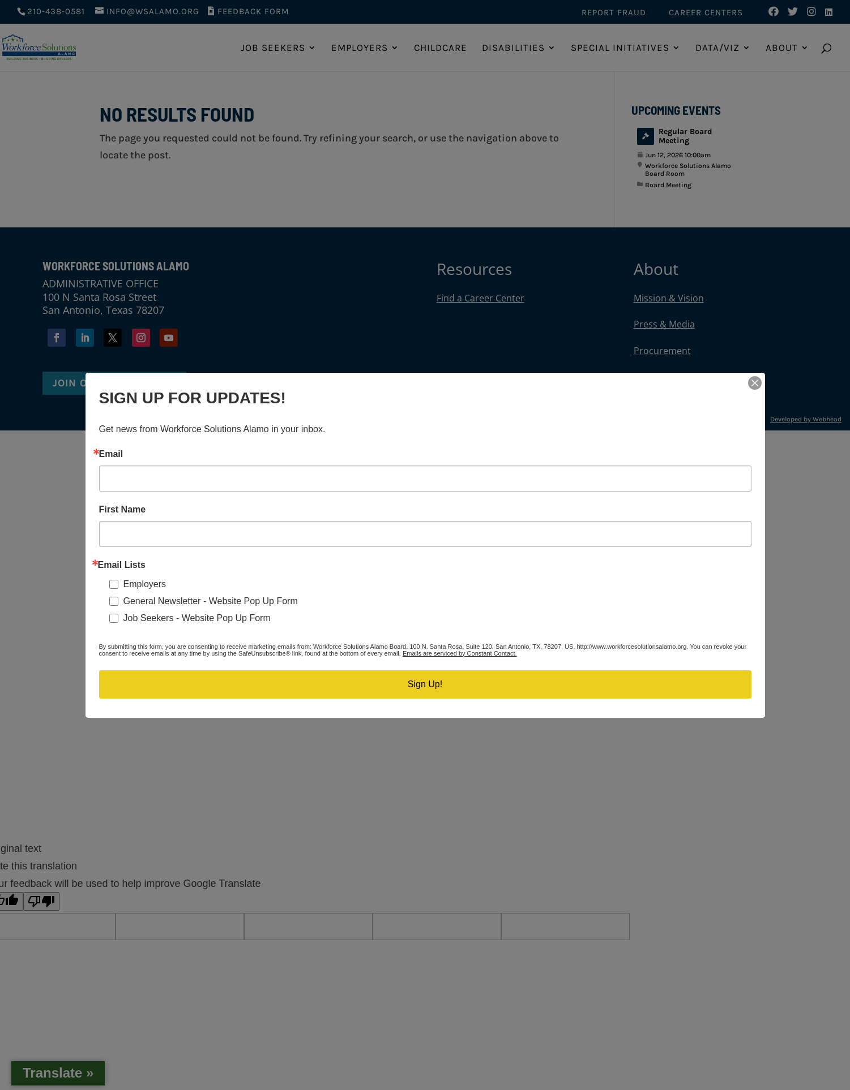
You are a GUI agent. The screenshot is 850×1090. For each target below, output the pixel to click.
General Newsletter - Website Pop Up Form (210, 601)
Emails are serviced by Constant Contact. (460, 653)
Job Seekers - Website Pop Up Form (197, 618)
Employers (144, 584)
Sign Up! (425, 684)
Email (111, 454)
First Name (122, 509)
